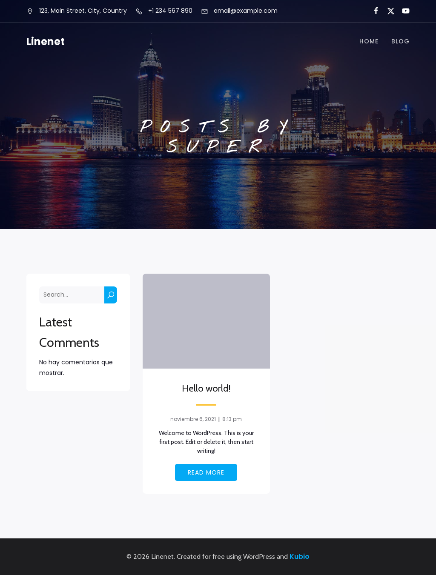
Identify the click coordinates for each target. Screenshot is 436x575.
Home (369, 41)
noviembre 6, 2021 (193, 419)
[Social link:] (372, 11)
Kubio (300, 556)
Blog (400, 41)
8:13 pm (232, 419)
